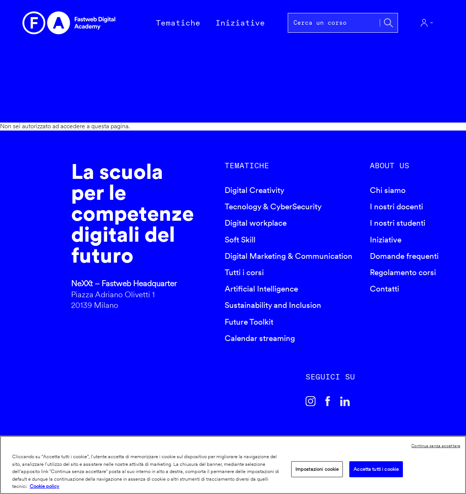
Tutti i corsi (244, 272)
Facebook (328, 401)
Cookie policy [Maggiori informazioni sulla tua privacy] (44, 486)
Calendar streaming (260, 338)
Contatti (384, 288)
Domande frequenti (404, 256)
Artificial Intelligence (261, 288)
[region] (233, 465)
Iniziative (385, 239)
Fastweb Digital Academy (43, 238)
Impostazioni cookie (317, 469)
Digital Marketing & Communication (288, 256)
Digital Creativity (254, 190)
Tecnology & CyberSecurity (273, 206)
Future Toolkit (249, 322)
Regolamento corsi (403, 272)
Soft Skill (240, 239)
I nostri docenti (396, 206)
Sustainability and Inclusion (273, 305)
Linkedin (345, 401)
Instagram (310, 401)
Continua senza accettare (435, 445)
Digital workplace (256, 223)
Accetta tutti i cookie (376, 469)
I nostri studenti (397, 223)
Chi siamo (388, 190)
